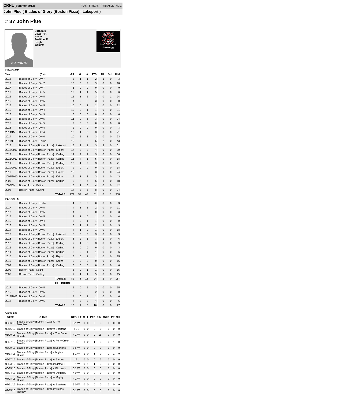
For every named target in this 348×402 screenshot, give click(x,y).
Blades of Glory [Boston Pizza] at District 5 (41, 364)
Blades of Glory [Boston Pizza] (37, 145)
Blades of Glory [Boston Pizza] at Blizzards (41, 368)
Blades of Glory (28, 78)
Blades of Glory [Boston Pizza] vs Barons (40, 359)
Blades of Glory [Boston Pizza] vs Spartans (41, 328)
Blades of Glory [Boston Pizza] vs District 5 (41, 372)
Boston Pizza (27, 185)
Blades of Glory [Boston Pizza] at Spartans (41, 347)
